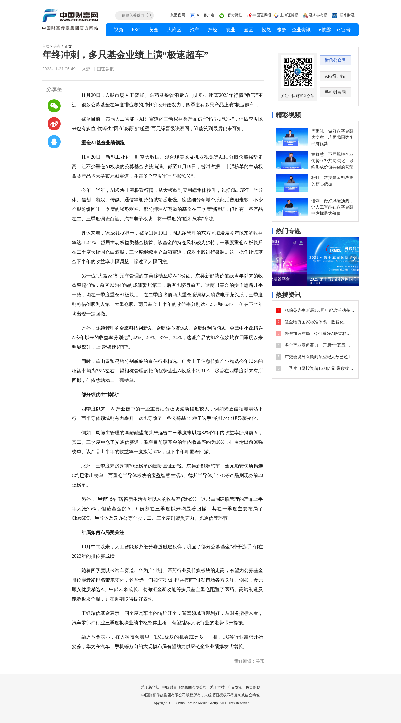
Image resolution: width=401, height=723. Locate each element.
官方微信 (235, 15)
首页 (46, 46)
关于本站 (217, 687)
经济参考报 (318, 15)
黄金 (154, 29)
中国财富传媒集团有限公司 (184, 687)
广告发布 (235, 687)
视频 (118, 29)
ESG (136, 29)
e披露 (325, 29)
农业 (230, 29)
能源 (281, 29)
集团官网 (177, 15)
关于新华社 (150, 687)
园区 (248, 29)
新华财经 (347, 15)
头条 (57, 46)
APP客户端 (206, 15)
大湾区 (174, 29)
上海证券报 (289, 15)
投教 (266, 29)
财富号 (343, 29)
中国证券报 (262, 15)
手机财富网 (335, 92)
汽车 (194, 29)
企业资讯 (301, 29)
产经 (212, 29)
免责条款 (253, 687)
